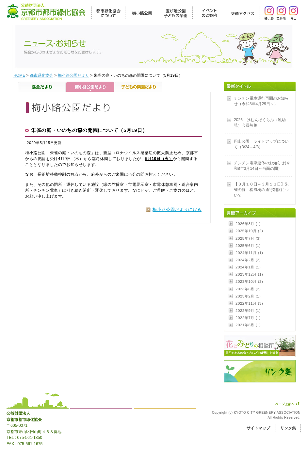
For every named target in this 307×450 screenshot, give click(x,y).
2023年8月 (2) (248, 289)
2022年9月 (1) (248, 311)
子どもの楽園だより (138, 87)
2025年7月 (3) (248, 238)
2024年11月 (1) (249, 253)
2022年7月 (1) (248, 318)
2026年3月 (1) (248, 224)
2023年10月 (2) (249, 281)
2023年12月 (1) (249, 274)
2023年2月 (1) (248, 296)
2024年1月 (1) (248, 267)
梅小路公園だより (73, 75)
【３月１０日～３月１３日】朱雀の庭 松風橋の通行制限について (261, 190)
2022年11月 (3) (249, 303)
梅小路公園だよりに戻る (177, 209)
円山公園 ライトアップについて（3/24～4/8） (261, 144)
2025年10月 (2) (249, 231)
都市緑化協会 (41, 75)
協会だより (42, 87)
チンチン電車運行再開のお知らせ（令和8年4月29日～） (261, 101)
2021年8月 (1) (248, 325)
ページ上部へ (287, 404)
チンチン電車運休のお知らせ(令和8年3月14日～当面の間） (262, 166)
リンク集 (288, 428)
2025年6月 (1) (248, 246)
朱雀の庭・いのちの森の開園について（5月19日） (89, 130)
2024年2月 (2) (248, 260)
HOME (19, 75)
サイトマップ (258, 428)
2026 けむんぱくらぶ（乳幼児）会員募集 (260, 123)
